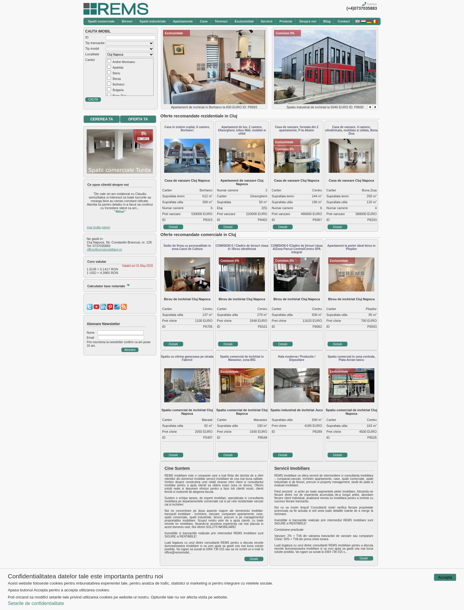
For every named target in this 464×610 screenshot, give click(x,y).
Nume (91, 332)
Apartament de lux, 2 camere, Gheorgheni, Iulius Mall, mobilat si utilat (242, 130)
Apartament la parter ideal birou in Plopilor (351, 247)
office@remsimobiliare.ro (104, 249)
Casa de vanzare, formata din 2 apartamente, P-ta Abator (296, 128)
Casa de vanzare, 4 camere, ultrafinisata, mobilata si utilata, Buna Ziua (351, 130)
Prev (370, 107)
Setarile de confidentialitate (36, 603)
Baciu (116, 73)
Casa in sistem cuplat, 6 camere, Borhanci (187, 128)
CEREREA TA (101, 119)
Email (90, 337)
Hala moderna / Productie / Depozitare (296, 358)
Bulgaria (118, 90)
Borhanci (118, 84)
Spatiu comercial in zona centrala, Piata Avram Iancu (351, 358)
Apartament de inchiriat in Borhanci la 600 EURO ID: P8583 (214, 107)
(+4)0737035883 (362, 8)
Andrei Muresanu (123, 62)
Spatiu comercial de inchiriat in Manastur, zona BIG (242, 358)
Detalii (173, 227)
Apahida (117, 67)
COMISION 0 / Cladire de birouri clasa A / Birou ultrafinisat (242, 247)
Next (375, 107)
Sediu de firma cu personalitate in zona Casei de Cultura (187, 247)
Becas (117, 78)
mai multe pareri (98, 227)
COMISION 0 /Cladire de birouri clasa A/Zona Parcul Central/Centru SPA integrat (297, 249)
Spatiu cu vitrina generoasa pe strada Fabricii (187, 358)
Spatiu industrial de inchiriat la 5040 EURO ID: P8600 (324, 107)
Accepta (445, 577)
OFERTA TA (138, 119)
